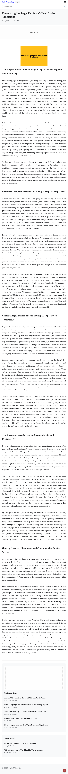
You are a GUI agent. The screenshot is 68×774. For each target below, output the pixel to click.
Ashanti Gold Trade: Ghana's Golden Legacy (20, 718)
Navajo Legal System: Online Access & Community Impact (26, 705)
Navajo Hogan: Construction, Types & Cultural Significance (26, 725)
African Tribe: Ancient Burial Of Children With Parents (25, 698)
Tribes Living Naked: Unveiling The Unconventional (23, 750)
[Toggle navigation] (64, 2)
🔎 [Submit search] (64, 6)
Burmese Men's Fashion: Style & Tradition (20, 743)
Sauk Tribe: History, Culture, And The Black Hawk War (25, 711)
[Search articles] (34, 6)
